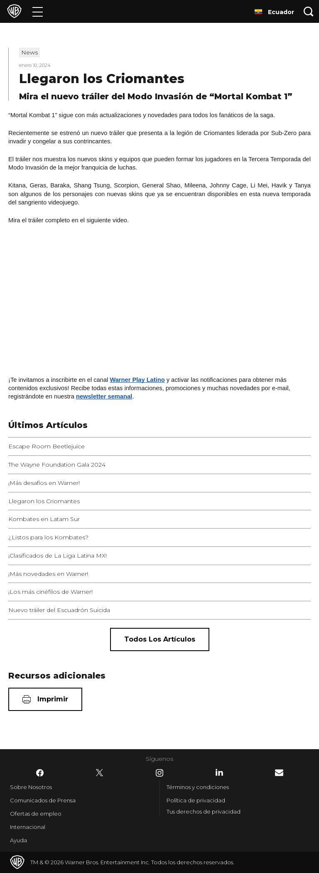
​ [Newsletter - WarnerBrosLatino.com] (279, 773)
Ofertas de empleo (35, 813)
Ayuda (18, 840)
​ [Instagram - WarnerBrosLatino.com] (159, 773)
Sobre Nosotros (31, 787)
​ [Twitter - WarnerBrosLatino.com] (100, 773)
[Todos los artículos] (160, 639)
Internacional (27, 827)
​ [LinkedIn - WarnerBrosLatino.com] (219, 772)
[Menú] (37, 11)
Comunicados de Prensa (43, 800)
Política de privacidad (196, 800)
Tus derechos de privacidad (203, 811)
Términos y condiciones (198, 787)
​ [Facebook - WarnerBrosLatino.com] (40, 773)
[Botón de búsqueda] (308, 11)
